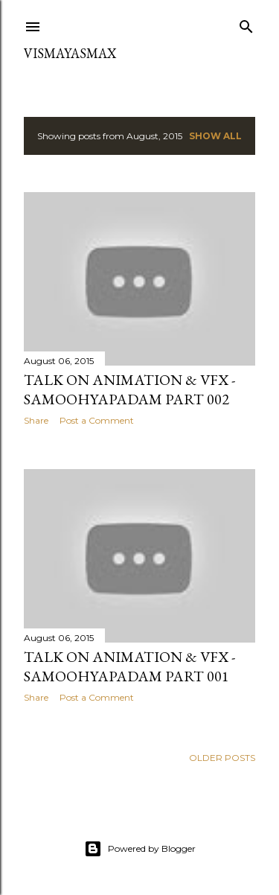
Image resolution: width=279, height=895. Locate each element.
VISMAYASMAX (70, 53)
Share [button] (36, 420)
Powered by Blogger (140, 849)
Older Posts (222, 757)
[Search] (246, 23)
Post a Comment (97, 420)
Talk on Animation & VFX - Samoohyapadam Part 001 (129, 666)
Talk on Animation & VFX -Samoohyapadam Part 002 (129, 389)
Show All (215, 135)
